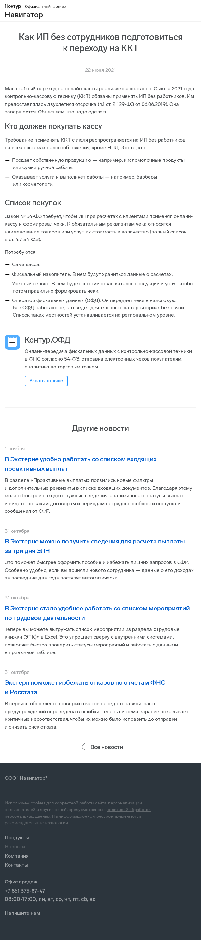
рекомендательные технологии (36, 823)
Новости (15, 847)
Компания (17, 856)
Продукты (17, 837)
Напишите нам (22, 913)
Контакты (16, 865)
